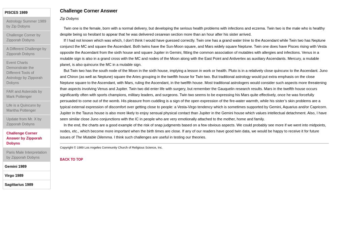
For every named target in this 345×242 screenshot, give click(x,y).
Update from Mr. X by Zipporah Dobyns (23, 121)
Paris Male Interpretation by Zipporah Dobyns (26, 154)
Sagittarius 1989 (19, 185)
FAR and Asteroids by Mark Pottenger (24, 93)
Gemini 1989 (16, 166)
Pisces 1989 (16, 12)
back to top (71, 159)
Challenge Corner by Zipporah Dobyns (23, 37)
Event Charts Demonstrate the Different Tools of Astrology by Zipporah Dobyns (24, 73)
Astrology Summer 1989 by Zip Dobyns (26, 23)
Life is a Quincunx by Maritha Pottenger (23, 107)
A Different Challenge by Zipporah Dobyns (26, 51)
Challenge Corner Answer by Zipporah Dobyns (24, 138)
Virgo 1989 (14, 175)
